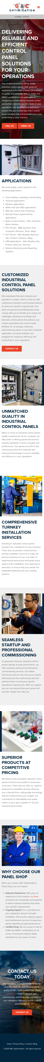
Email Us (26, 125)
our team (34, 896)
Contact (29, 1043)
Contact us (12, 993)
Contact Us (11, 348)
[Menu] (38, 7)
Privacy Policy (18, 1043)
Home (9, 1043)
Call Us (9, 125)
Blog (35, 1043)
